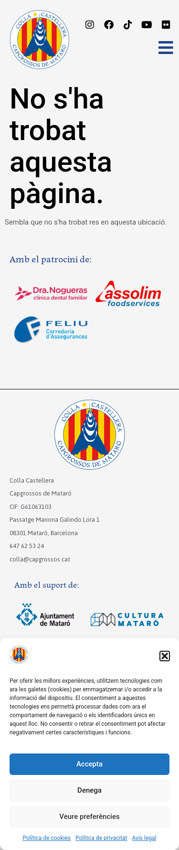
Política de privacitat (101, 838)
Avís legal (144, 838)
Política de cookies (47, 838)
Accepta (89, 764)
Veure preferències (89, 816)
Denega (89, 790)
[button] (164, 656)
